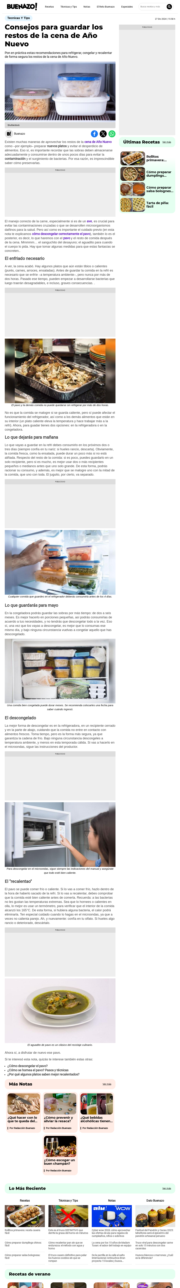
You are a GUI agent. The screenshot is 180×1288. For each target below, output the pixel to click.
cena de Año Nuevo (98, 142)
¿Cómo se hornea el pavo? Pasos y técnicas (37, 1070)
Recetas (49, 6)
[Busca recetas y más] (156, 6)
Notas (86, 6)
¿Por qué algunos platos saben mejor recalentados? (43, 1074)
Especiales (127, 6)
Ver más (107, 1084)
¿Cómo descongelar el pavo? (27, 1066)
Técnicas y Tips (68, 6)
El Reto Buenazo (106, 6)
